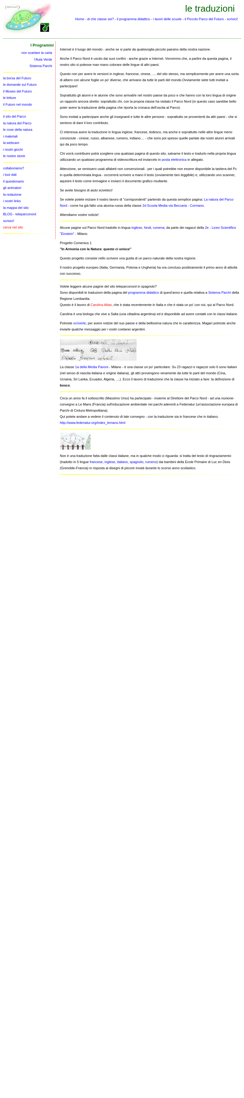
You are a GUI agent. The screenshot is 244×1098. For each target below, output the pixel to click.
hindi (147, 227)
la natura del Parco (17, 123)
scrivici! (232, 19)
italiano (122, 462)
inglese (136, 227)
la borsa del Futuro (17, 78)
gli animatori (12, 188)
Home (79, 19)
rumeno (151, 462)
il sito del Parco (14, 116)
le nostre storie (14, 156)
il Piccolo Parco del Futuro (204, 19)
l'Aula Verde (43, 59)
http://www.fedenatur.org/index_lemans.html (92, 422)
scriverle (79, 323)
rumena (158, 227)
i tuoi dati (10, 174)
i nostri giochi (13, 149)
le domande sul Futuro (20, 84)
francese (96, 462)
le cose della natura (17, 129)
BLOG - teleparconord (19, 214)
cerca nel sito (13, 227)
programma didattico (143, 292)
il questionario (13, 181)
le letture (9, 98)
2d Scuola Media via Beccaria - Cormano (173, 205)
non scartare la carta (36, 53)
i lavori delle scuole (167, 19)
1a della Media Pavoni (91, 367)
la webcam (11, 143)
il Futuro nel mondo (17, 104)
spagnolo (137, 462)
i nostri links (12, 201)
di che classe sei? (100, 19)
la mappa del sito (16, 207)
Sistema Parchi (219, 292)
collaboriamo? (13, 168)
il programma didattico (133, 19)
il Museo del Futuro (17, 91)
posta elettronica (174, 159)
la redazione (12, 194)
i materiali (10, 136)
